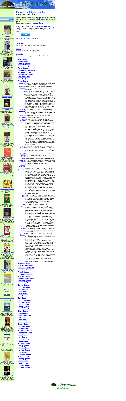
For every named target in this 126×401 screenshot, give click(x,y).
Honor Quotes (23, 361)
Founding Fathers (7, 326)
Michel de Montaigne (22, 110)
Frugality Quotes (24, 276)
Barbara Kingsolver (22, 165)
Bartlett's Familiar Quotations (7, 157)
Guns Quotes (23, 328)
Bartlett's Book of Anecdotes (7, 283)
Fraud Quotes (23, 81)
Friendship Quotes (25, 274)
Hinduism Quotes (24, 354)
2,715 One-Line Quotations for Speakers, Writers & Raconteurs (7, 235)
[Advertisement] (63, 395)
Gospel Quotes (23, 304)
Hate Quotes (22, 337)
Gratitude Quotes (24, 315)
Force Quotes (23, 68)
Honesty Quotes (24, 359)
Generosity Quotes (25, 283)
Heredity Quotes (24, 343)
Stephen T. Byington (22, 87)
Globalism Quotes (24, 289)
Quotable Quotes (7, 203)
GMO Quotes (23, 294)
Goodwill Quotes (24, 302)
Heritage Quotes (24, 348)
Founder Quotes (24, 79)
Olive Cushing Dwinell (22, 120)
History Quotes (23, 356)
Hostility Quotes (24, 365)
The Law (7, 141)
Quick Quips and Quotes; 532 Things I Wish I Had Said (7, 269)
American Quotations (7, 79)
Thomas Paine (22, 196)
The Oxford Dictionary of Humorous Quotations (7, 96)
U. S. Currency (22, 234)
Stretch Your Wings (7, 66)
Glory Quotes (23, 291)
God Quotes (22, 296)
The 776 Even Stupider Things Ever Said (7, 189)
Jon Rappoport (22, 205)
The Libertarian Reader (7, 361)
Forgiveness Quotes (25, 74)
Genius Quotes (23, 285)
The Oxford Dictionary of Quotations (7, 35)
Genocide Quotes (24, 287)
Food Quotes (23, 61)
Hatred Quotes (23, 339)
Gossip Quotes (23, 307)
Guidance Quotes (24, 326)
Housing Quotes (24, 367)
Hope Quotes (23, 363)
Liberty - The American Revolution (7, 311)
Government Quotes (25, 309)
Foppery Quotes (24, 64)
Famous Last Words (7, 50)
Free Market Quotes (25, 265)
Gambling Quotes (24, 281)
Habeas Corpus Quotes (26, 330)
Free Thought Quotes (26, 268)
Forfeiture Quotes (24, 72)
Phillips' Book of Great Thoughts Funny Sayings (7, 252)
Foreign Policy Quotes (26, 70)
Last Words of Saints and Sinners (7, 108)
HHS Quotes (22, 352)
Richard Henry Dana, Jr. (21, 93)
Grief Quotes (22, 320)
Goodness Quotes (25, 300)
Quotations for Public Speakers (7, 298)
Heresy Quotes (23, 346)
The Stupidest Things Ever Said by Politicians (7, 172)
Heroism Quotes (24, 350)
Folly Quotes (22, 59)
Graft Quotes (23, 313)
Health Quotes (23, 341)
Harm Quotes (23, 335)
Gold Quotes (22, 298)
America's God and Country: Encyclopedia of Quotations (7, 123)
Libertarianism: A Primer (7, 343)
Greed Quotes (23, 317)
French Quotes (23, 272)
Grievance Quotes (24, 322)
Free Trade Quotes (25, 270)
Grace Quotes (23, 311)
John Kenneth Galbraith (22, 147)
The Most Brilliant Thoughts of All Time (7, 217)
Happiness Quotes (25, 333)
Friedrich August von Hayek (22, 155)
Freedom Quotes (24, 263)
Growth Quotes (23, 324)
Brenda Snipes (23, 229)
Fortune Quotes (24, 77)
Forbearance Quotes (25, 66)
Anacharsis (22, 83)
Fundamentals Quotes (26, 278)
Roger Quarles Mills (21, 169)
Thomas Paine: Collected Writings (7, 375)
